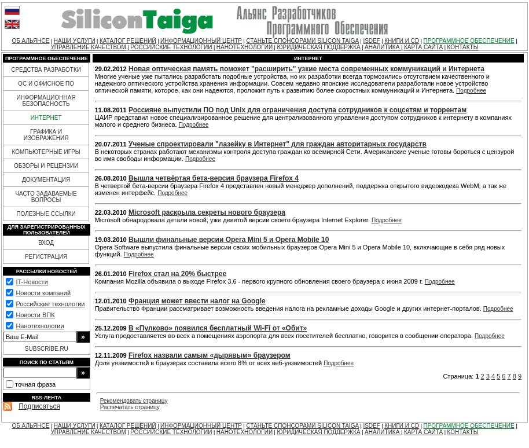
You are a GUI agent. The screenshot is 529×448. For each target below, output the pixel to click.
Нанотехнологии (40, 325)
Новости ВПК (35, 314)
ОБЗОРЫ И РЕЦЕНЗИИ (46, 166)
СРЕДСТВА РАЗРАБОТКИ (46, 70)
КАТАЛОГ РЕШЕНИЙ (128, 41)
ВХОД (46, 243)
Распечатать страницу (130, 407)
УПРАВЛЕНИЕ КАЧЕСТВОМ (88, 47)
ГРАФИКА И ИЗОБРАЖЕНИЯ (46, 134)
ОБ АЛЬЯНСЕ (30, 41)
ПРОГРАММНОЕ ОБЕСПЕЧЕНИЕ (469, 41)
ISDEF (371, 41)
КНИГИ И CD (401, 41)
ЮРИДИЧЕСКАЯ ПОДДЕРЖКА (318, 47)
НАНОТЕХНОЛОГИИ (244, 47)
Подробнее (471, 90)
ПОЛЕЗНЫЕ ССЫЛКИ (45, 214)
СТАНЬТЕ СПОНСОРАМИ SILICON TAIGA (302, 41)
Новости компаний (43, 292)
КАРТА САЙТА (423, 47)
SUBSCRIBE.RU (46, 349)
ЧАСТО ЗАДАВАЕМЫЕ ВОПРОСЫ (45, 196)
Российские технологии (50, 303)
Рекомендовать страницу (134, 401)
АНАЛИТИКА (383, 47)
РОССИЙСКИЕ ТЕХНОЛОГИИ (171, 47)
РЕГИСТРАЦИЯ (46, 257)
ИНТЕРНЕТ (46, 118)
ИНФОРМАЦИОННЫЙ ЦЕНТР (201, 41)
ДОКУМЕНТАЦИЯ (46, 180)
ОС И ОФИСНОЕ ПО (46, 83)
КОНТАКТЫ (463, 47)
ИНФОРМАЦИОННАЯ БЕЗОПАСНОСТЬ (46, 100)
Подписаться (39, 406)
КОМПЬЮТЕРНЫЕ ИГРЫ (46, 152)
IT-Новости (31, 281)
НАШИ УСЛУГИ (74, 41)
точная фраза (35, 384)
